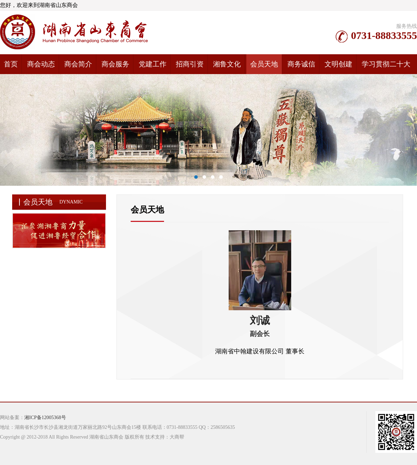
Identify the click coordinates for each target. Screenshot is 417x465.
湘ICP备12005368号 (45, 417)
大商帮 (177, 437)
